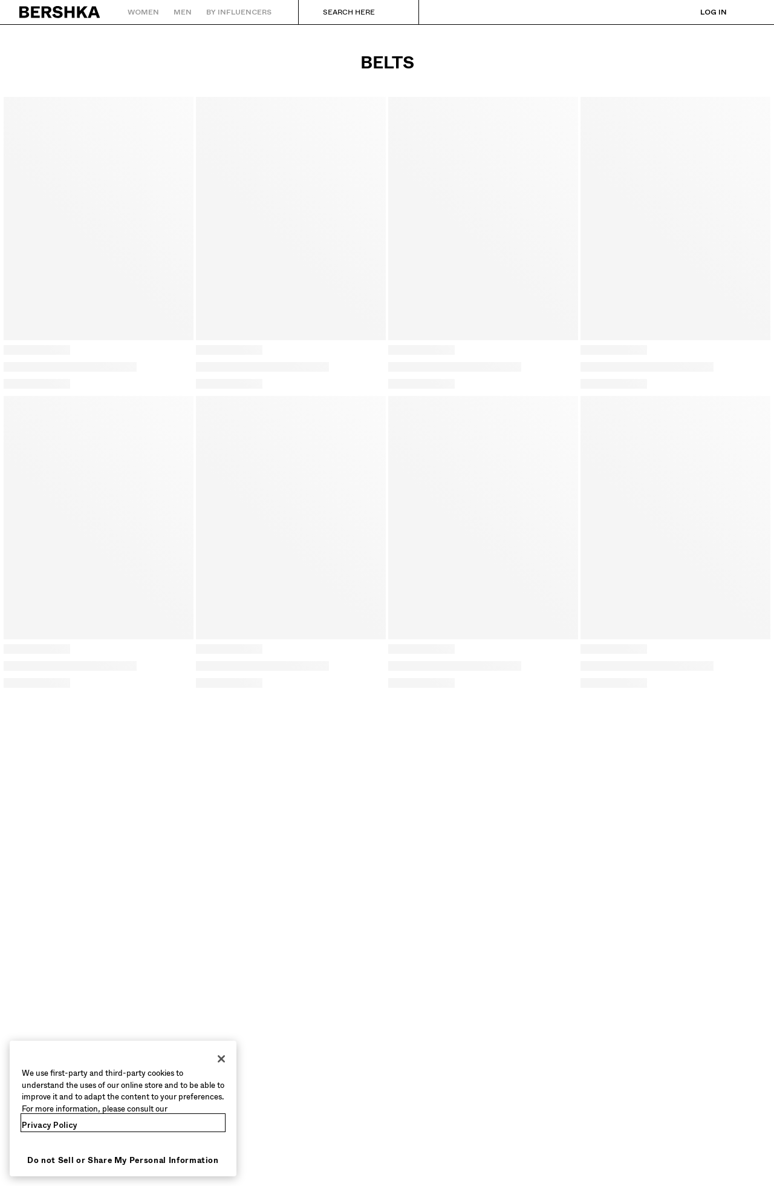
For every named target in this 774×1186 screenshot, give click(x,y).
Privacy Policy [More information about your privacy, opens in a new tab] (49, 1125)
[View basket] (746, 12)
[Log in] (701, 12)
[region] (123, 1108)
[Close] (221, 1059)
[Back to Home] (60, 12)
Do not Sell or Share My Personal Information (123, 1160)
